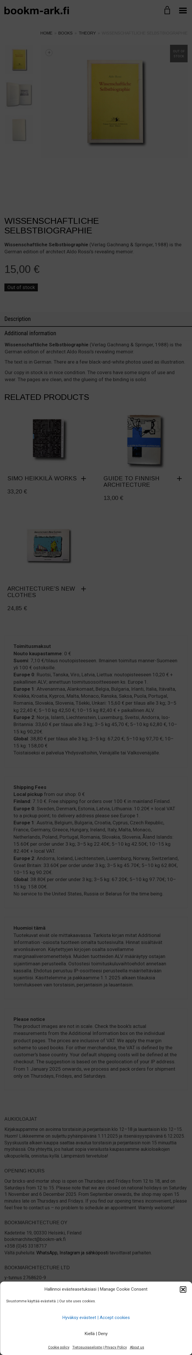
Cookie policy (58, 1347)
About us (137, 1347)
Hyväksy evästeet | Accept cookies (96, 1317)
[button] (183, 1289)
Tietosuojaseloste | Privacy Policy (99, 1347)
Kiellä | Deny (96, 1333)
